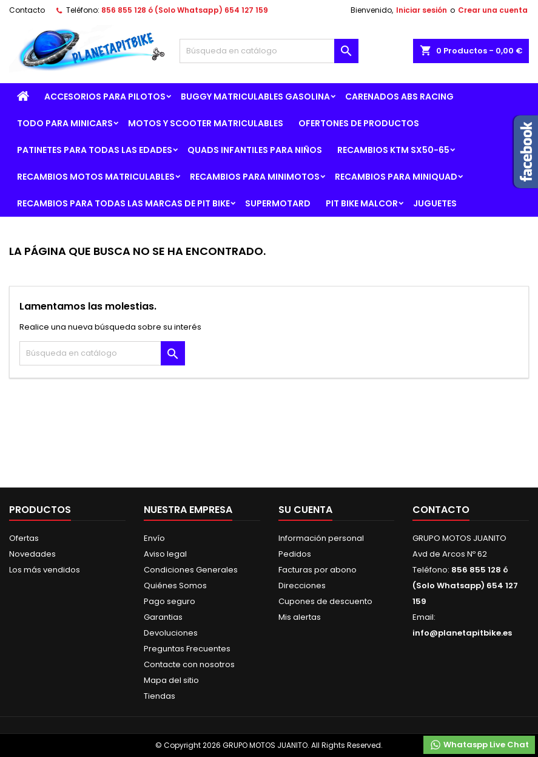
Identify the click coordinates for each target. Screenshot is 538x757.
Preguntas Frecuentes (187, 648)
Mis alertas (299, 617)
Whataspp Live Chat (479, 745)
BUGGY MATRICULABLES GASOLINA (255, 96)
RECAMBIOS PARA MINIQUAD (396, 177)
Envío (154, 538)
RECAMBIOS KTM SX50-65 (393, 150)
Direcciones (302, 585)
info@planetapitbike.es (462, 633)
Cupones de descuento (325, 601)
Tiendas (159, 696)
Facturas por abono (317, 569)
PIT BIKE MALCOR (362, 203)
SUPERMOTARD (278, 203)
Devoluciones (171, 633)
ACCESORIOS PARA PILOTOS (105, 96)
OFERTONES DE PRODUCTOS (358, 123)
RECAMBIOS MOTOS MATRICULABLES (96, 177)
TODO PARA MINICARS (65, 123)
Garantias (163, 617)
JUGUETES (435, 203)
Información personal (321, 538)
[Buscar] (269, 51)
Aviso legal (165, 554)
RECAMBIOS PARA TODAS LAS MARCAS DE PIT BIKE (123, 203)
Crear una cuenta (493, 10)
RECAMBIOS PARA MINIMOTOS (255, 177)
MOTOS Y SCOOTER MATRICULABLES (205, 123)
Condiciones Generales (191, 569)
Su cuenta (305, 510)
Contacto (27, 10)
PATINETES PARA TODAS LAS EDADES (94, 150)
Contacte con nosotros (189, 664)
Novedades (32, 554)
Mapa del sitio (171, 680)
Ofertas (24, 538)
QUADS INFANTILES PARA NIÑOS (254, 150)
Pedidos (294, 554)
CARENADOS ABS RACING (399, 96)
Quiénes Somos (175, 585)
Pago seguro (169, 601)
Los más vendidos (44, 569)
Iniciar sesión (421, 10)
